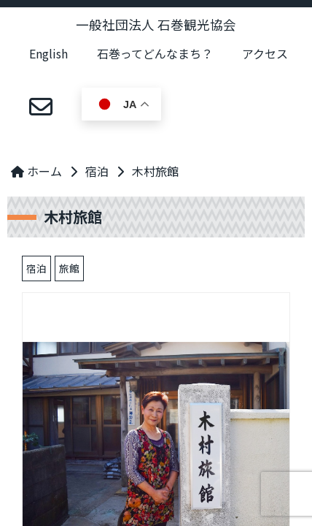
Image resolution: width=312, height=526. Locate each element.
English (48, 53)
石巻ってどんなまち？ (155, 53)
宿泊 (97, 171)
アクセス (265, 53)
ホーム (36, 171)
